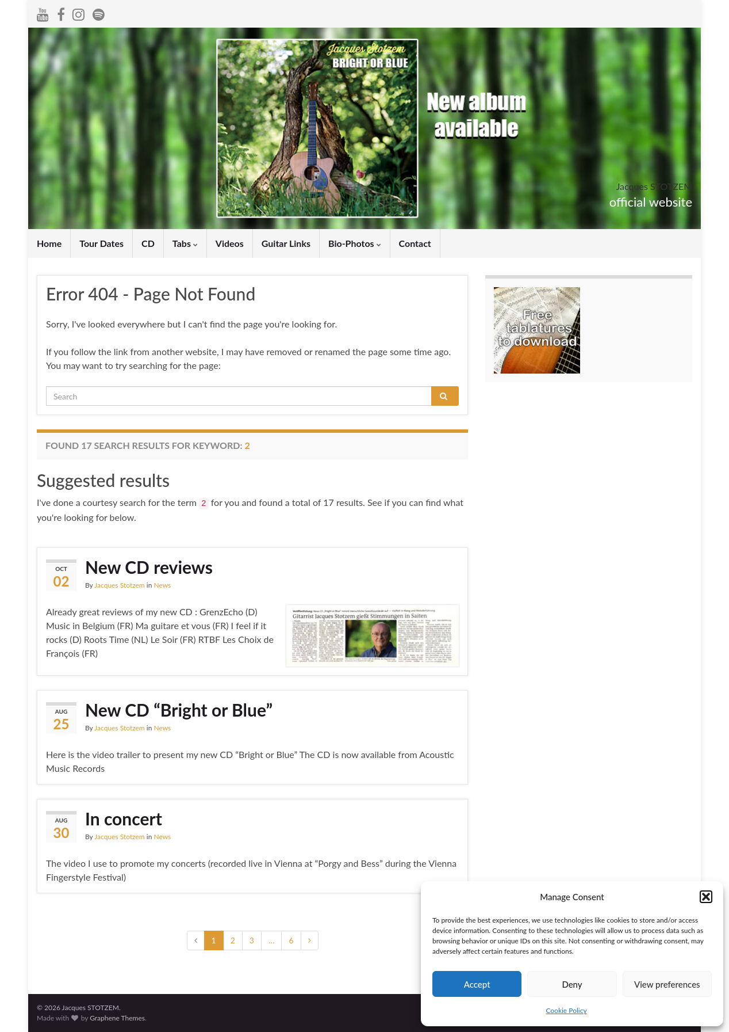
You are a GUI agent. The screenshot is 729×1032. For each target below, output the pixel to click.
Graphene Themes (117, 1018)
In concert (123, 818)
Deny (572, 984)
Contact (415, 243)
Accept (477, 984)
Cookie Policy (566, 1010)
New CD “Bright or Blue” (179, 709)
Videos (230, 243)
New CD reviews (149, 567)
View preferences (667, 984)
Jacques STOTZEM (620, 183)
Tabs (185, 243)
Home (49, 243)
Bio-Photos (354, 243)
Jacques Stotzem (119, 585)
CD (148, 243)
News (162, 585)
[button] (706, 896)
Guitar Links (286, 243)
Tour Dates (101, 243)
